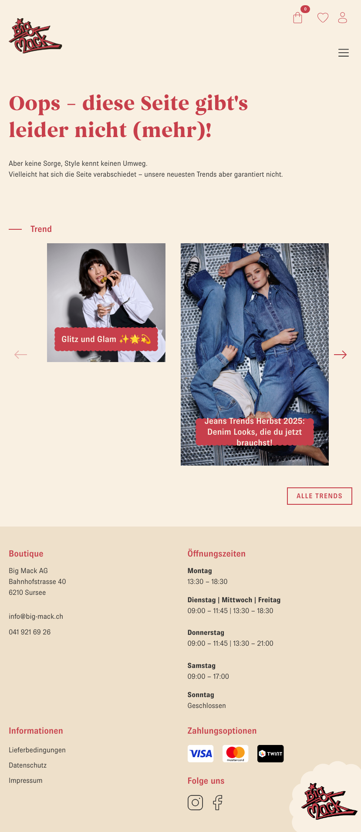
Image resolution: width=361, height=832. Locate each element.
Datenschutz (28, 765)
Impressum (26, 781)
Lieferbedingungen (37, 750)
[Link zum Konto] (322, 17)
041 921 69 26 (30, 632)
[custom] (195, 802)
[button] (340, 354)
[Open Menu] (343, 52)
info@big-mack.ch (36, 617)
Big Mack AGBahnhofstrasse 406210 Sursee (37, 582)
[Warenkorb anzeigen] (296, 17)
